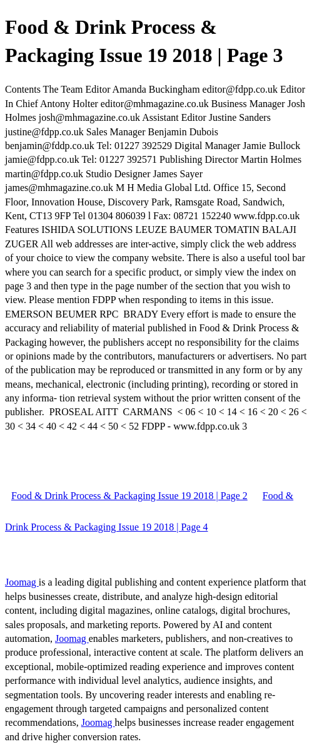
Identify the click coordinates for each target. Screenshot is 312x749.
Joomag (22, 582)
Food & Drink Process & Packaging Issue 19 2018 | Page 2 (129, 495)
